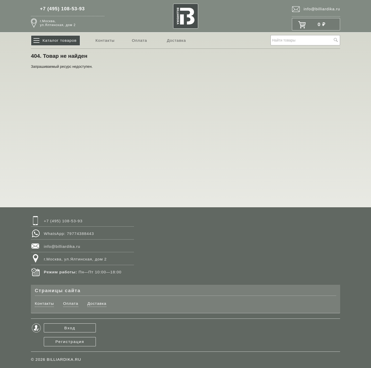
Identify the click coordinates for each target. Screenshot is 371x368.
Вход (69, 328)
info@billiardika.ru (321, 9)
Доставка (176, 40)
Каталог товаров (60, 40)
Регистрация (69, 341)
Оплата (139, 40)
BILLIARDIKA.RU (64, 359)
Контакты (104, 40)
